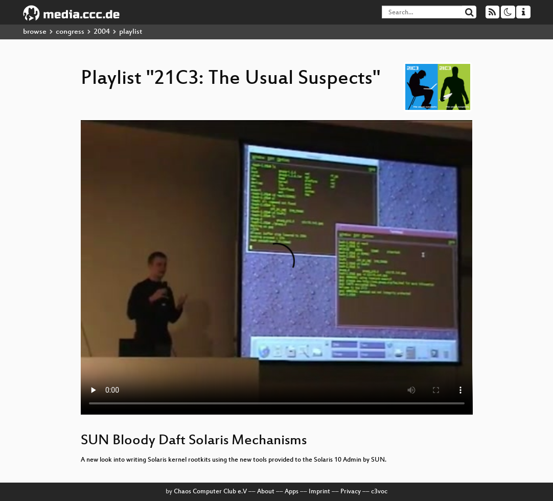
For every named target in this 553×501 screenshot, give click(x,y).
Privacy (350, 491)
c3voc (379, 491)
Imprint (319, 491)
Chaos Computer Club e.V (210, 491)
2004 (102, 32)
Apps (291, 491)
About (265, 491)
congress (70, 32)
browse (35, 32)
